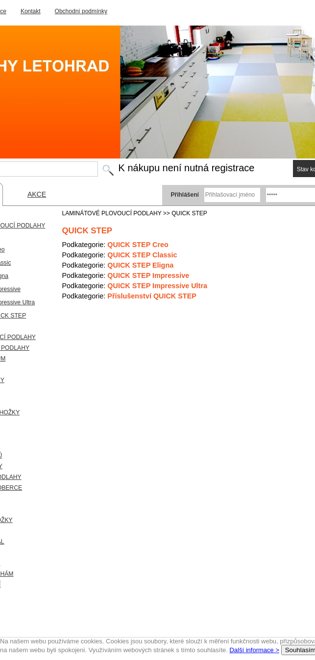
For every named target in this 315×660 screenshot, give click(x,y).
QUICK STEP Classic (142, 255)
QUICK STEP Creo (137, 245)
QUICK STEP (189, 213)
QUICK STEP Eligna (140, 265)
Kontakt (31, 11)
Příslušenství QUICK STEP (151, 296)
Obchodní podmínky (81, 11)
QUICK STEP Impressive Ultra (157, 286)
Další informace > (254, 650)
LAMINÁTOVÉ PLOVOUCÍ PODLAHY (112, 213)
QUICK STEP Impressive (148, 275)
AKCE (36, 194)
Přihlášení (185, 194)
